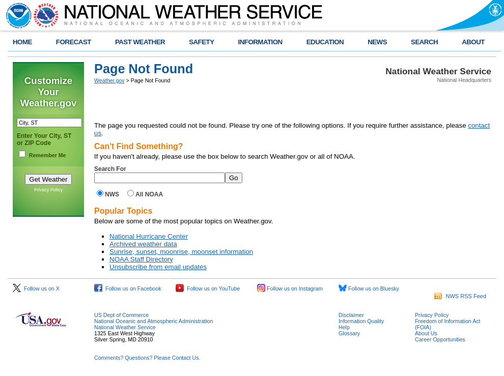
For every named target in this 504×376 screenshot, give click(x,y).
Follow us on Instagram (290, 288)
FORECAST (73, 42)
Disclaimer (351, 315)
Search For (110, 168)
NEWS (377, 42)
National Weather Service (125, 327)
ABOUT (473, 42)
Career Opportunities (440, 339)
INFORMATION (260, 42)
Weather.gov (109, 80)
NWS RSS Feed (460, 296)
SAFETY (201, 42)
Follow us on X (36, 288)
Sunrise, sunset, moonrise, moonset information (181, 251)
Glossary (349, 333)
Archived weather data (143, 244)
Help (344, 327)
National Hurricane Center (148, 236)
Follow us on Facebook (127, 288)
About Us (426, 333)
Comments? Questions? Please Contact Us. (147, 358)
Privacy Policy (48, 189)
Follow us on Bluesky (369, 288)
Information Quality (361, 321)
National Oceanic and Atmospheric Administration (153, 321)
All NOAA (149, 194)
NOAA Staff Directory (141, 259)
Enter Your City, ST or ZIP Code (44, 139)
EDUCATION (325, 42)
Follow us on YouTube (208, 288)
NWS (112, 194)
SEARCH (424, 42)
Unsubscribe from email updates (158, 267)
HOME (22, 42)
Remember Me (47, 155)
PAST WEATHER (140, 42)
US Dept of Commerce (121, 315)
